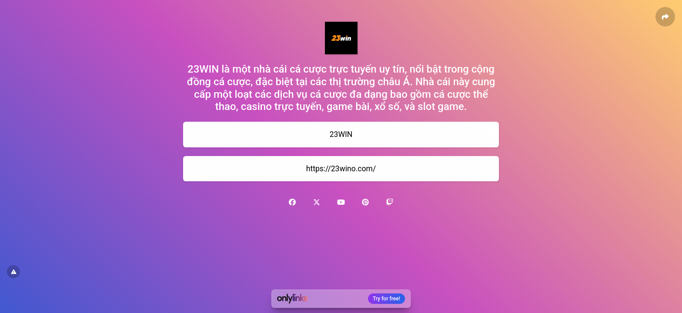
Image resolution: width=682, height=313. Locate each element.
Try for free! (386, 299)
